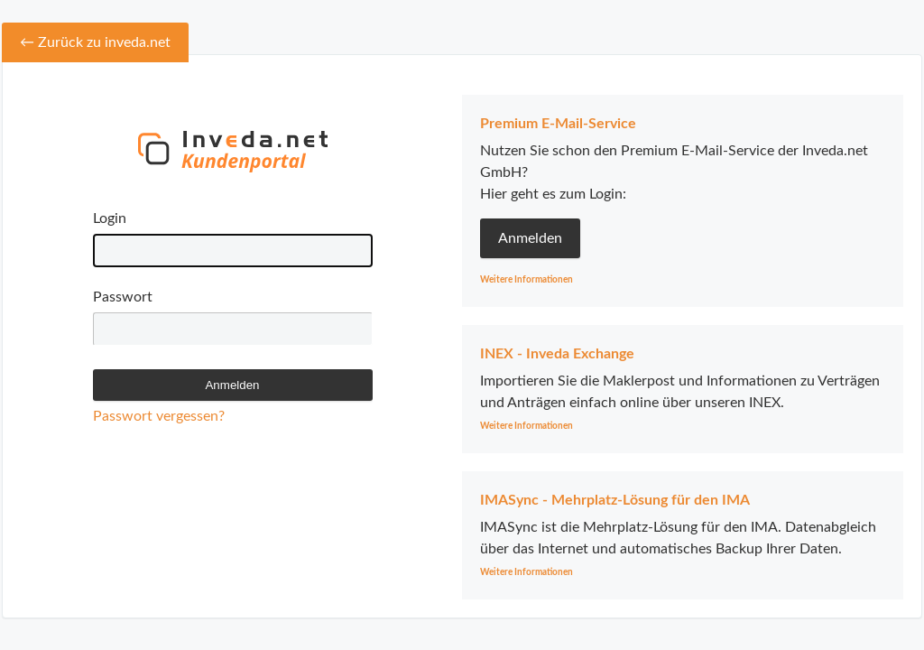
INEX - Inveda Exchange (557, 354)
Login (109, 218)
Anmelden (530, 238)
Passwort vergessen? (159, 416)
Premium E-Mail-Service (558, 123)
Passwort (122, 297)
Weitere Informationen (526, 279)
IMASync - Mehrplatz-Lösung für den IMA (615, 500)
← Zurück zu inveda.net (95, 42)
